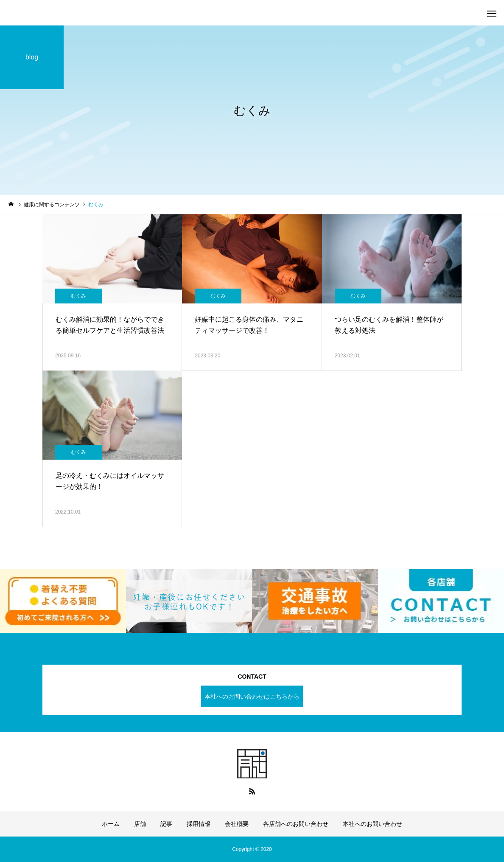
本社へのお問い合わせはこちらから (252, 696)
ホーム (111, 823)
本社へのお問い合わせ (372, 823)
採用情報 (198, 823)
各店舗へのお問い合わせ (295, 823)
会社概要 (237, 823)
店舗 (140, 823)
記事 (166, 823)
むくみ (78, 296)
